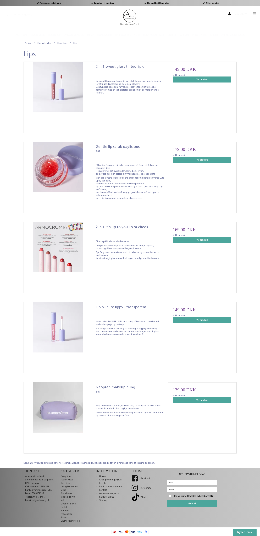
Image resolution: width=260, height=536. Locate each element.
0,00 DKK (243, 13)
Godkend (192, 503)
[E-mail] (192, 489)
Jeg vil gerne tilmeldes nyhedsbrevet (195, 495)
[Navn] (192, 482)
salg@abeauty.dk (40, 500)
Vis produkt (202, 79)
